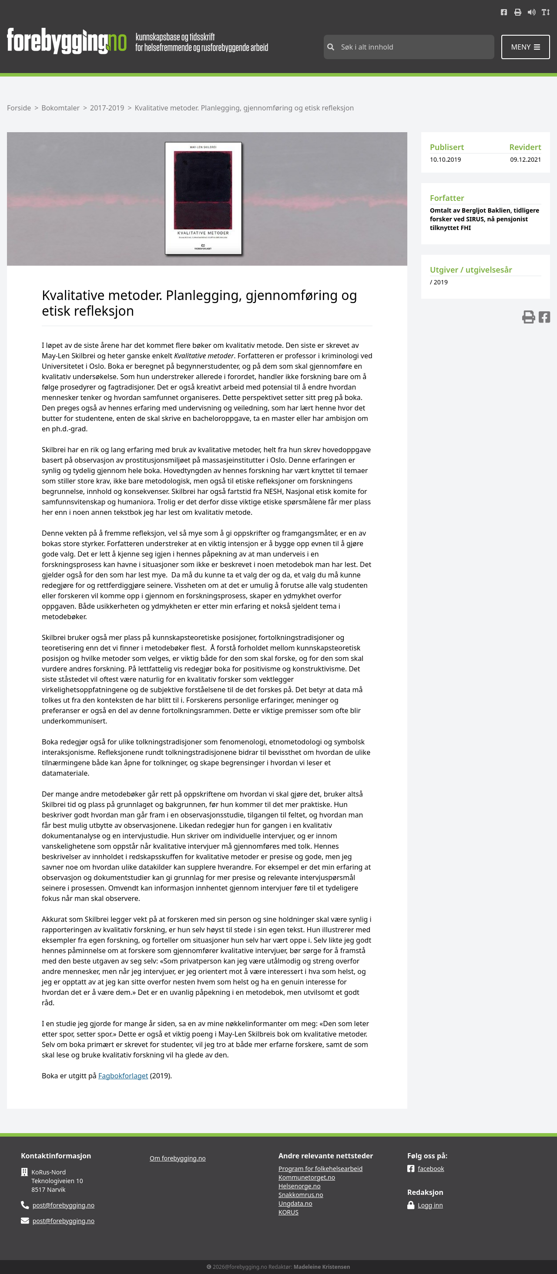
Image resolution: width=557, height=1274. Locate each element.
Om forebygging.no (178, 1158)
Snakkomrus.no (300, 1195)
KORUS (288, 1212)
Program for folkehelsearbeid (320, 1168)
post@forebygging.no (64, 1205)
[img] (528, 317)
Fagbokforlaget (123, 1076)
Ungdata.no (295, 1203)
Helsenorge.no (299, 1186)
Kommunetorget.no (306, 1177)
